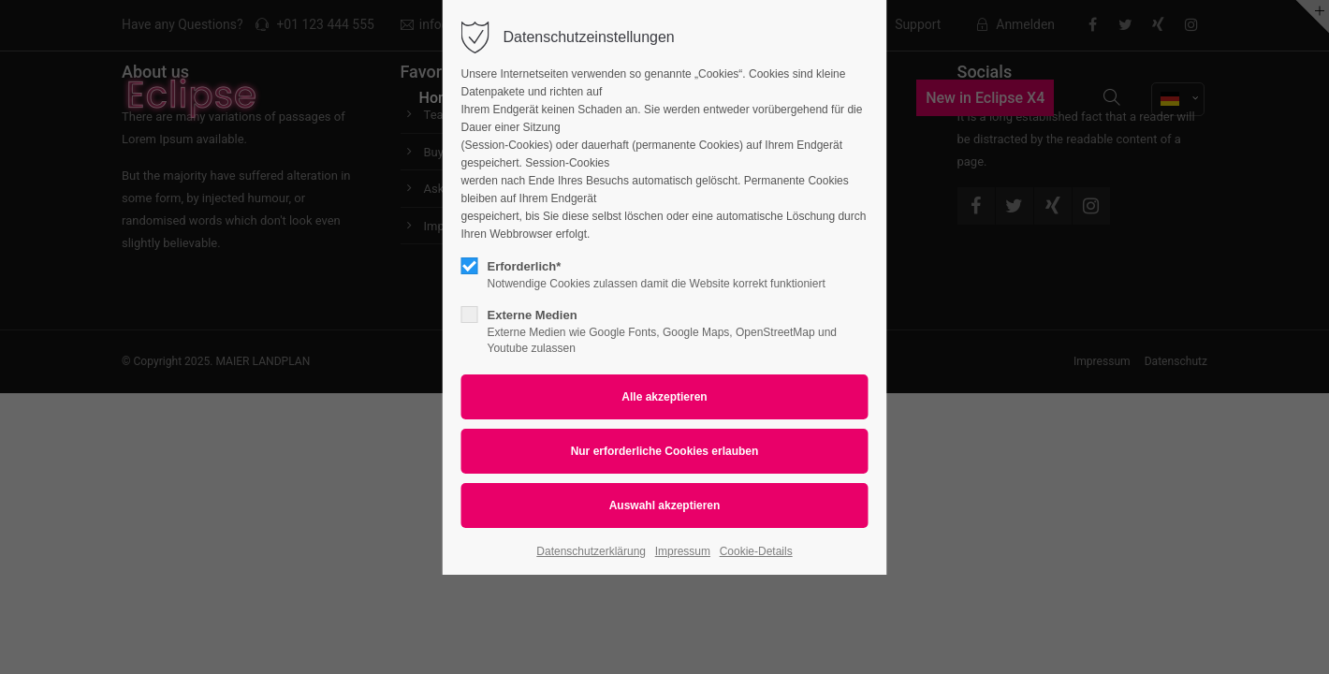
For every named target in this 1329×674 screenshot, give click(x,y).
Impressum (682, 551)
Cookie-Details (756, 551)
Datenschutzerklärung (591, 551)
